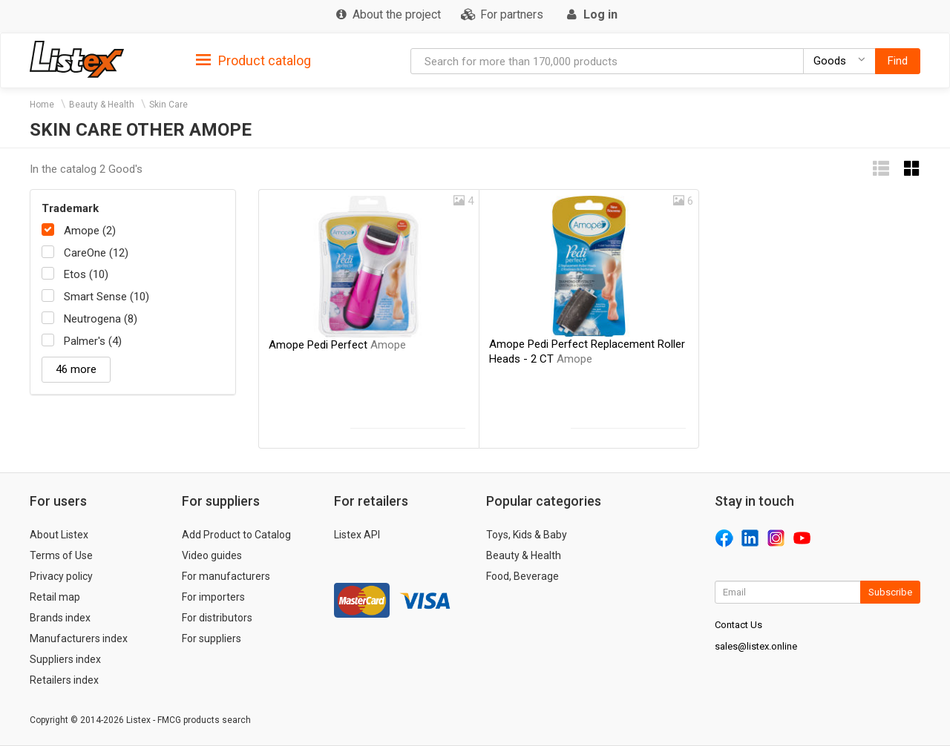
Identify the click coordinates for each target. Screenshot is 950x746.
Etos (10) (86, 274)
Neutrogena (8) (100, 319)
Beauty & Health (101, 104)
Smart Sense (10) (106, 296)
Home (42, 104)
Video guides (212, 555)
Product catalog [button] (253, 60)
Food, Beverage (522, 576)
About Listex (59, 535)
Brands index (60, 618)
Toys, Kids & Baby (526, 535)
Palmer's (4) (93, 341)
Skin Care (168, 104)
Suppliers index (65, 659)
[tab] (253, 59)
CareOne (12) (96, 253)
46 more (76, 369)
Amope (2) (90, 230)
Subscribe (890, 592)
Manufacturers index (79, 638)
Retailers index (64, 680)
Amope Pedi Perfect (337, 344)
